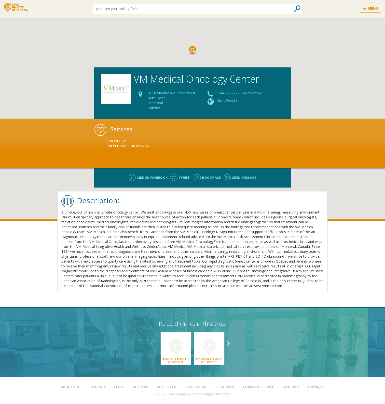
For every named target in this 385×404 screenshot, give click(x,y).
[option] (135, 143)
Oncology (116, 141)
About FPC (70, 386)
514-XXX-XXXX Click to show (239, 93)
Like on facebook (152, 177)
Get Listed (166, 386)
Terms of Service (258, 386)
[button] (192, 50)
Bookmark (211, 177)
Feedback (291, 386)
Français (316, 386)
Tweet (184, 177)
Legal (119, 386)
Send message (244, 177)
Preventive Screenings (128, 145)
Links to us (195, 386)
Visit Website (227, 100)
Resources (224, 386)
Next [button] (228, 341)
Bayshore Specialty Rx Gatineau (176, 360)
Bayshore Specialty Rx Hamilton (209, 360)
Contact (97, 386)
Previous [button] (152, 341)
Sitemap (140, 386)
